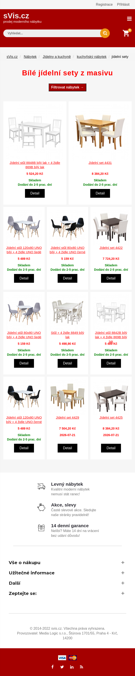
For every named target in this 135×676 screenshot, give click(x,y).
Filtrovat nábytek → (67, 87)
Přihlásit (123, 4)
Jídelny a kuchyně (57, 56)
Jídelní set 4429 (67, 417)
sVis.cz (22, 17)
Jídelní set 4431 (100, 163)
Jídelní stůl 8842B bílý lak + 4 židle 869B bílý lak (111, 337)
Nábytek (30, 56)
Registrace (104, 4)
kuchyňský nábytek (92, 56)
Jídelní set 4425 (111, 417)
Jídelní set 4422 (111, 247)
